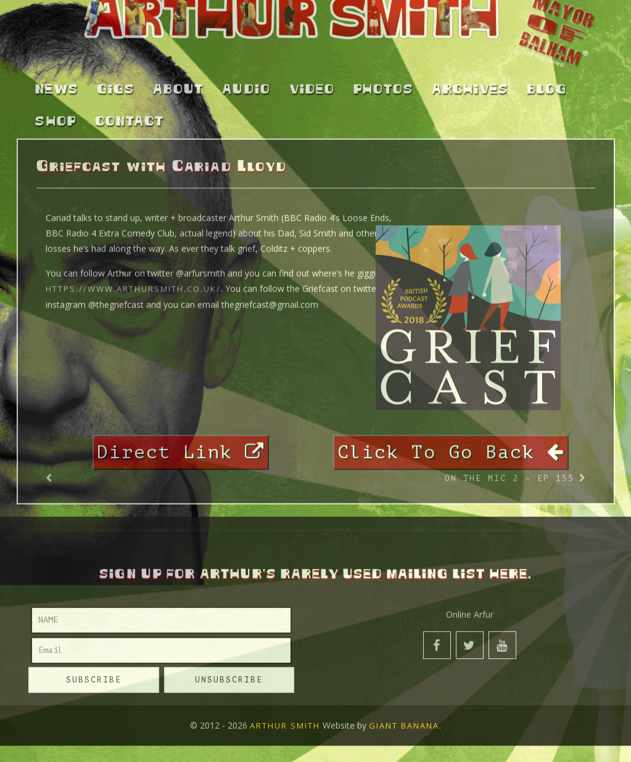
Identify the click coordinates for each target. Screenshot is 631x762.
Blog (547, 84)
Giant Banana (404, 720)
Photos (383, 84)
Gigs (115, 84)
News (56, 84)
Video (312, 84)
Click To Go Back (450, 447)
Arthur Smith (285, 720)
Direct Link (181, 447)
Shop (55, 117)
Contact (129, 117)
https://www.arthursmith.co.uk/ (133, 284)
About (178, 84)
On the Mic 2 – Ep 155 (509, 473)
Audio (246, 84)
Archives (470, 84)
